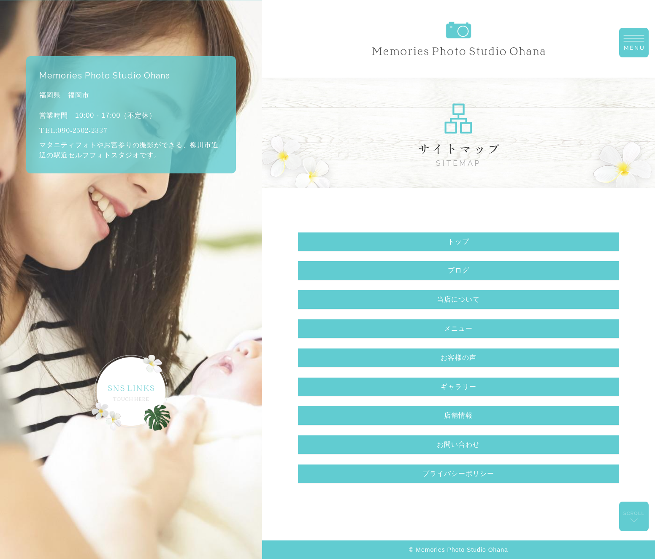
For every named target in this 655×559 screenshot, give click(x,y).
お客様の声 (458, 357)
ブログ (458, 270)
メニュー (458, 328)
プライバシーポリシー (458, 473)
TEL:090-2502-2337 (73, 130)
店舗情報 (458, 415)
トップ (458, 241)
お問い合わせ (458, 444)
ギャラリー (458, 386)
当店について (458, 299)
